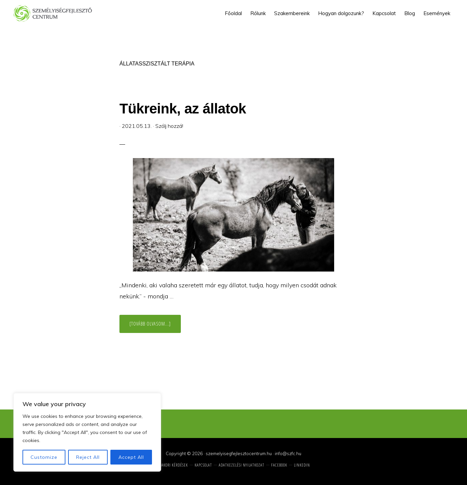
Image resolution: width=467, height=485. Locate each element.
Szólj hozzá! (169, 126)
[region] (87, 432)
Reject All (88, 457)
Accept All (131, 457)
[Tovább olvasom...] (155, 326)
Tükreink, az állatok (182, 108)
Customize (44, 457)
